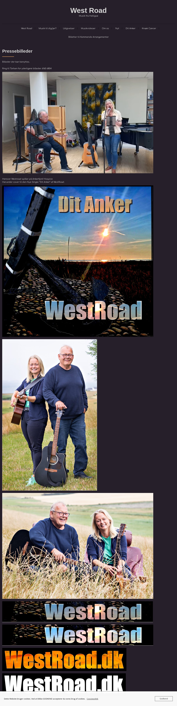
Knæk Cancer (149, 28)
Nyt (117, 28)
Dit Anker (130, 28)
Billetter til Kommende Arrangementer (88, 37)
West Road (88, 10)
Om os (105, 28)
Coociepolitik (92, 698)
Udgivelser (68, 28)
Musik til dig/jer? (47, 28)
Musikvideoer (88, 28)
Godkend (164, 698)
